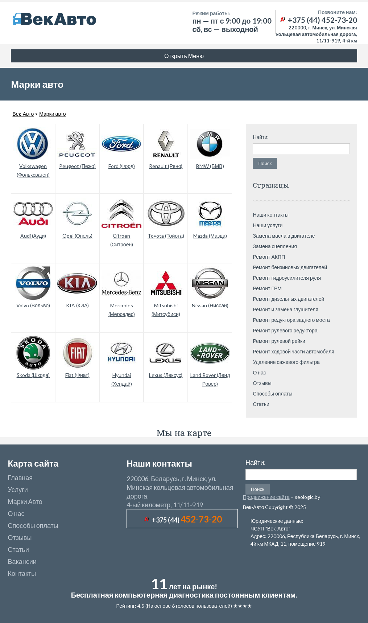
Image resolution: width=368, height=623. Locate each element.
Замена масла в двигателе (284, 236)
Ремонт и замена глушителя (285, 309)
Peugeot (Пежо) (77, 166)
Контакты (22, 573)
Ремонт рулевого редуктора (285, 330)
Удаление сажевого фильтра (286, 362)
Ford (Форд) (121, 166)
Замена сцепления (275, 246)
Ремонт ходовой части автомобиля (293, 351)
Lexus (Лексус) (165, 375)
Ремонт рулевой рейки (279, 341)
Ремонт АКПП (269, 257)
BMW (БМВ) (210, 166)
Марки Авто (25, 501)
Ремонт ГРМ (267, 288)
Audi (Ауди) (33, 236)
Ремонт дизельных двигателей (288, 299)
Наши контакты (271, 215)
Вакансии (22, 561)
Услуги (18, 489)
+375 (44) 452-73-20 (318, 20)
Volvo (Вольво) (33, 305)
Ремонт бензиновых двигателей (290, 267)
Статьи (261, 404)
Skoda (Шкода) (33, 375)
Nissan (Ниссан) (210, 305)
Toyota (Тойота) (166, 236)
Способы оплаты (272, 393)
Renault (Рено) (165, 166)
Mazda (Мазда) (210, 236)
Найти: (261, 137)
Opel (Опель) (77, 236)
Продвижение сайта (266, 497)
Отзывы (262, 383)
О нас (259, 372)
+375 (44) (187, 520)
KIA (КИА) (77, 305)
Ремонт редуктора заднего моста (291, 320)
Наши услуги (267, 225)
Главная (20, 477)
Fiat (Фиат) (77, 375)
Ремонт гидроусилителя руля (287, 278)
